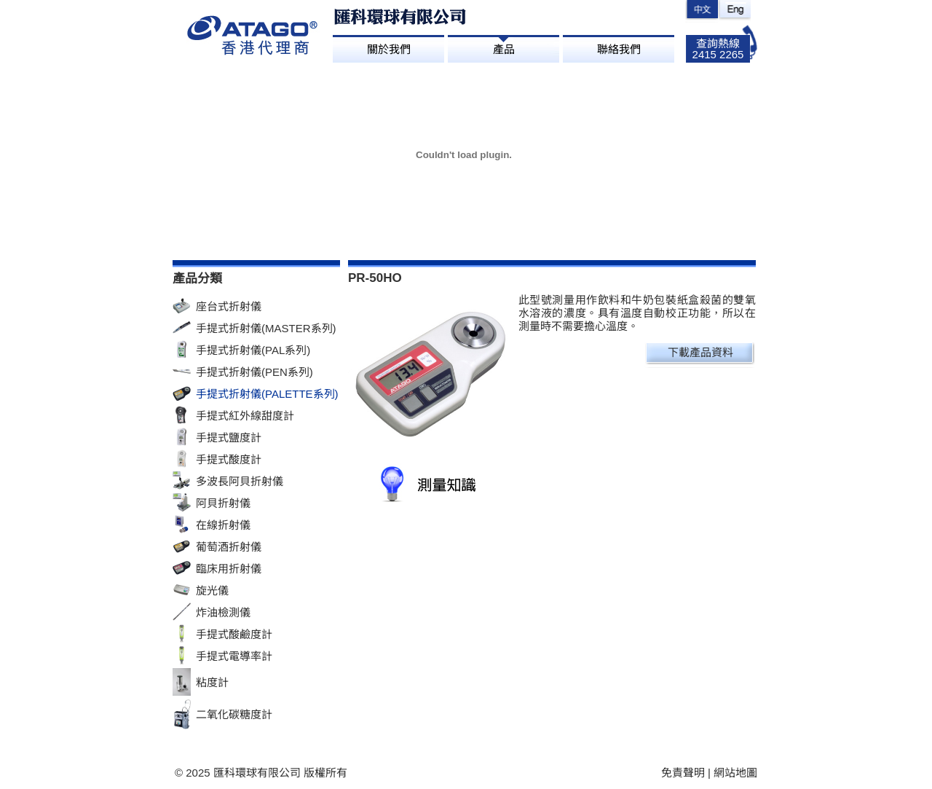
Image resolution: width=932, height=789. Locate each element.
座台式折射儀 (228, 306)
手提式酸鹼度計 (234, 634)
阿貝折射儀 (223, 503)
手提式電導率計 (234, 656)
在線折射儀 (223, 525)
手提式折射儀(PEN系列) (254, 372)
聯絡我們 (619, 49)
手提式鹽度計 (228, 437)
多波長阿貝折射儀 (239, 481)
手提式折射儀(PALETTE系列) (267, 394)
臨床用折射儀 (228, 568)
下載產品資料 (700, 352)
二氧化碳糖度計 (234, 714)
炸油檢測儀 (223, 612)
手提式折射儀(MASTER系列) (266, 328)
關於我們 (389, 49)
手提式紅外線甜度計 (245, 415)
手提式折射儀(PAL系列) (253, 350)
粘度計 (212, 682)
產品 (504, 49)
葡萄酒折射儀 (228, 547)
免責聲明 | (687, 772)
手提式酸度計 (228, 459)
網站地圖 (735, 772)
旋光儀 (212, 590)
